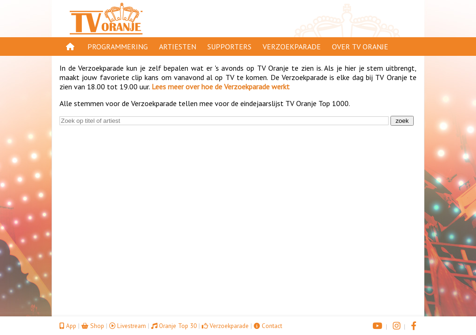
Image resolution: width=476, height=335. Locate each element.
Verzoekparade (292, 46)
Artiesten (177, 46)
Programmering (117, 46)
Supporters (229, 46)
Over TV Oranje (360, 46)
